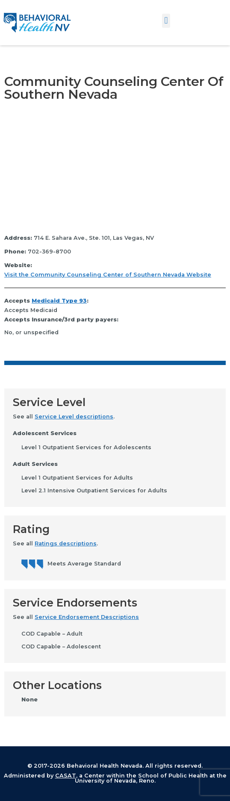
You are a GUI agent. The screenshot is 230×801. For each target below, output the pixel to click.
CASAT (65, 775)
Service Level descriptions (74, 416)
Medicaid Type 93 (59, 300)
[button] (166, 21)
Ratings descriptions (66, 543)
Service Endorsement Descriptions (87, 617)
